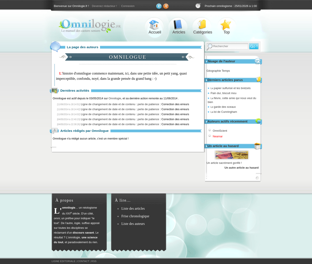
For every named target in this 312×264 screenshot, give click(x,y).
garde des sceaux (223, 106)
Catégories (203, 25)
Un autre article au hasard (242, 167)
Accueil (155, 25)
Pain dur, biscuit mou (224, 93)
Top (227, 25)
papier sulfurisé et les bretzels (231, 88)
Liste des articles (133, 208)
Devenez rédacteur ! (104, 6)
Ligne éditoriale (63, 261)
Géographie (214, 70)
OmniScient (220, 130)
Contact (83, 261)
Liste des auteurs (133, 224)
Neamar (218, 136)
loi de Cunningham (224, 111)
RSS (94, 261)
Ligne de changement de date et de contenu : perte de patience (120, 104)
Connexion (127, 6)
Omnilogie (114, 98)
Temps (226, 70)
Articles (179, 25)
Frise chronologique (135, 216)
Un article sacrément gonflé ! (224, 162)
